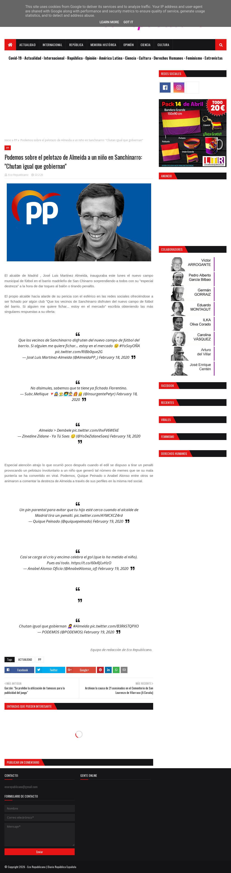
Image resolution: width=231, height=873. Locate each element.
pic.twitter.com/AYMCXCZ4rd (98, 515)
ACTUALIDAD (25, 659)
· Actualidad (32, 58)
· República (74, 58)
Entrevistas (214, 58)
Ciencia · (132, 58)
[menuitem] (10, 44)
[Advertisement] (79, 101)
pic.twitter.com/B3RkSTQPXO (114, 626)
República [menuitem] (76, 44)
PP (15, 140)
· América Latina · (111, 58)
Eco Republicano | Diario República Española (51, 867)
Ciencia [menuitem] (145, 44)
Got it (128, 22)
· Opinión (90, 58)
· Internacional (53, 58)
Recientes (167, 402)
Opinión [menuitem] (128, 44)
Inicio (8, 140)
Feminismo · (195, 58)
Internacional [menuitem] (52, 44)
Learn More (109, 22)
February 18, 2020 (114, 357)
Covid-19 (16, 58)
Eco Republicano (18, 174)
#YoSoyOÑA (129, 345)
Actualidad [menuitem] (27, 44)
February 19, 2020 (108, 521)
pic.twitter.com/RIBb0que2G (79, 351)
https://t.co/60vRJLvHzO (91, 562)
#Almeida (81, 626)
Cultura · (146, 58)
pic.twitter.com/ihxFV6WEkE (95, 430)
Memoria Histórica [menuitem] (103, 44)
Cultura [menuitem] (163, 44)
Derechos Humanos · (170, 58)
